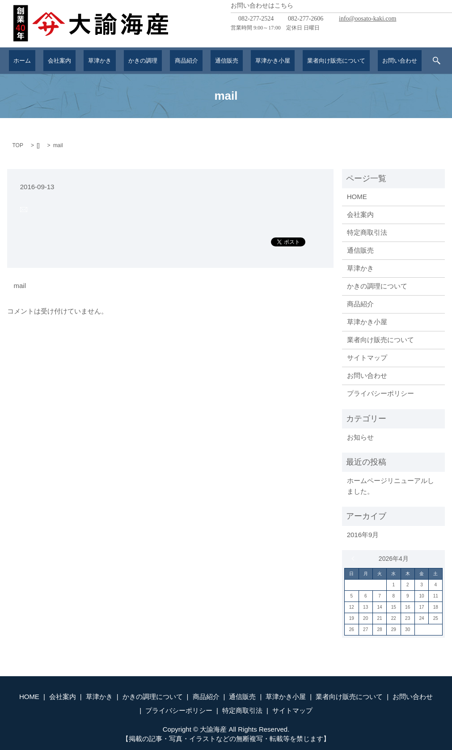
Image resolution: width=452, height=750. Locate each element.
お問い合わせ (382, 60)
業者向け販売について (320, 60)
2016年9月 (363, 534)
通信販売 (216, 60)
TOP (18, 145)
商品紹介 (182, 60)
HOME (357, 196)
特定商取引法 (367, 232)
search (416, 61)
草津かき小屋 (258, 60)
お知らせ (360, 437)
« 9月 (355, 559)
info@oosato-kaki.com (367, 18)
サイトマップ (367, 357)
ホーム (39, 60)
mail (20, 285)
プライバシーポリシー (380, 393)
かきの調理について (377, 286)
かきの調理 (144, 60)
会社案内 (70, 60)
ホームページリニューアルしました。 (390, 486)
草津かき (105, 60)
